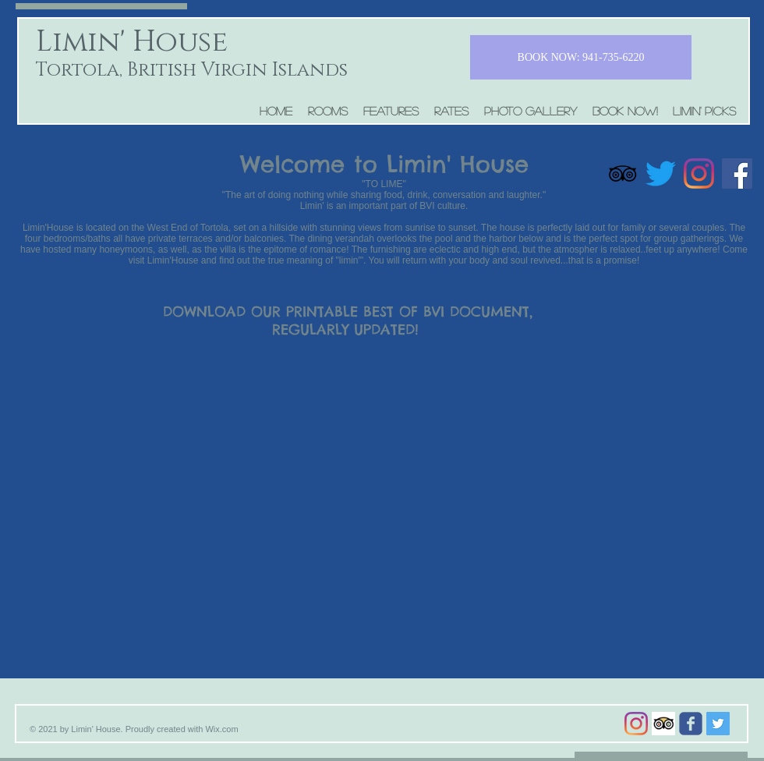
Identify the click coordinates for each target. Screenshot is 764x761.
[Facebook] (737, 173)
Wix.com (221, 729)
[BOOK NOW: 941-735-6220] (580, 57)
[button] (327, 110)
